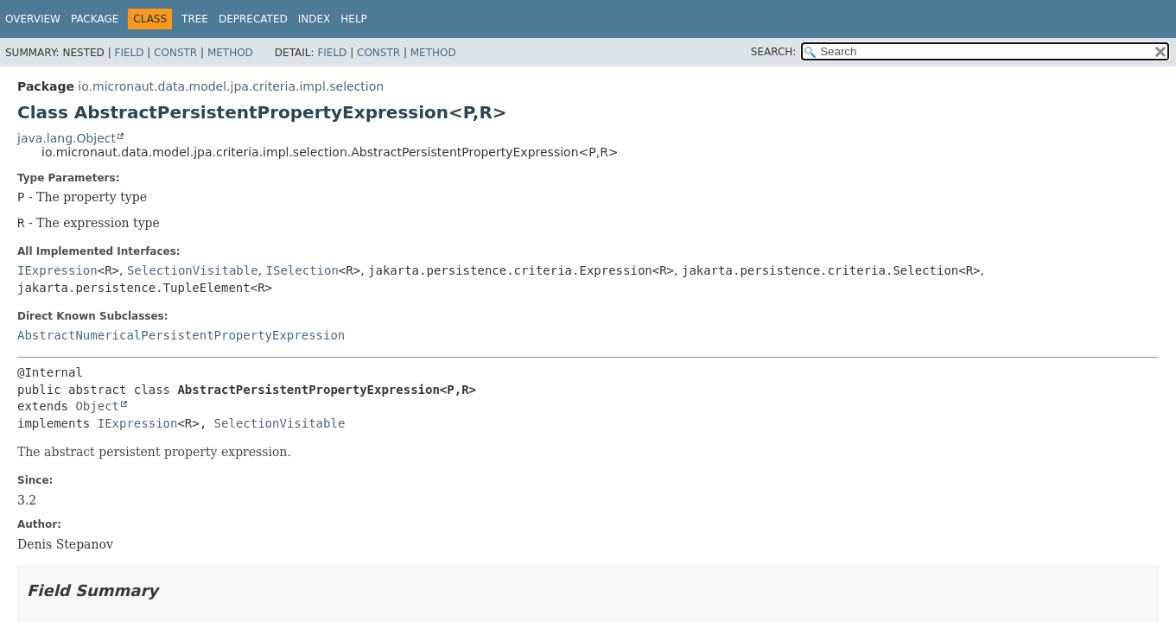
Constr (175, 53)
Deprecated (253, 19)
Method (230, 53)
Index (314, 19)
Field (128, 53)
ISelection (302, 270)
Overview (32, 19)
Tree (194, 19)
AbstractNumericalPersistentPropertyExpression (181, 335)
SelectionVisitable (192, 270)
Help (353, 19)
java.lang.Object (66, 138)
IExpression (57, 270)
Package (94, 19)
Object (97, 406)
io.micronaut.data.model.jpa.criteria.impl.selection (231, 86)
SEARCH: (774, 52)
